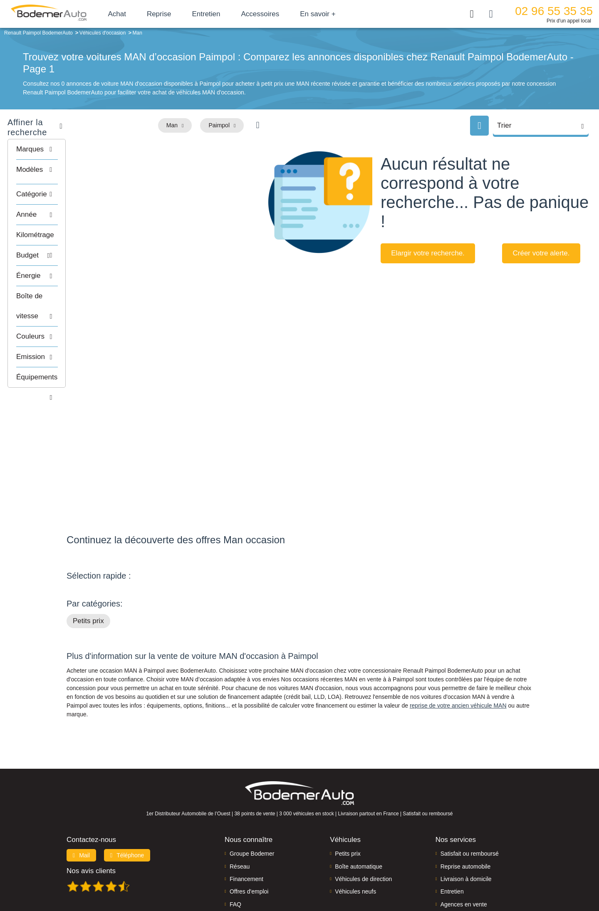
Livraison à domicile (466, 826)
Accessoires (280, 14)
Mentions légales (358, 876)
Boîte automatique (358, 813)
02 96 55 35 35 (554, 11)
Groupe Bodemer (252, 800)
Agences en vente (464, 851)
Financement (246, 826)
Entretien (226, 14)
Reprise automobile (466, 813)
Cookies (393, 876)
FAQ (235, 851)
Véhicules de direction (363, 826)
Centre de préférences (306, 876)
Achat (137, 14)
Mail (81, 802)
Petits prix (88, 568)
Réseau (240, 813)
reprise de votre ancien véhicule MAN (458, 652)
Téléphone (127, 802)
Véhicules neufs (355, 838)
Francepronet (149, 877)
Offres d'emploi (249, 838)
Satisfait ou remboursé (470, 800)
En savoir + (338, 14)
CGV (481, 876)
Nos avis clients (91, 818)
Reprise (178, 14)
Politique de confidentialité (439, 876)
